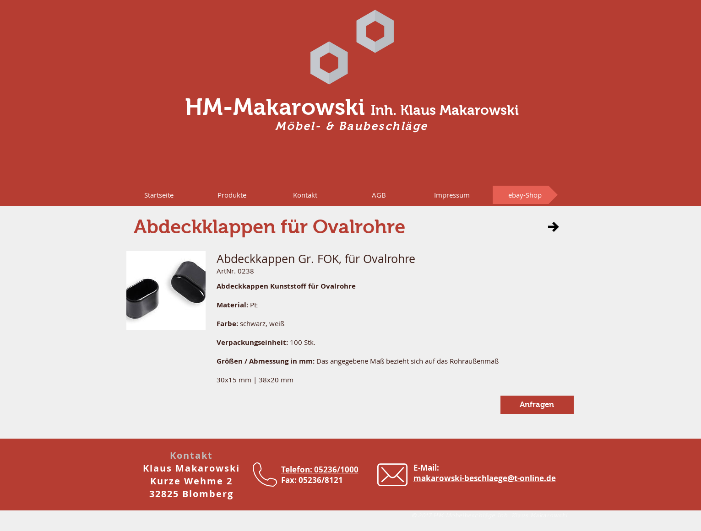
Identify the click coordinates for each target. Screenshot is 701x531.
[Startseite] (158, 195)
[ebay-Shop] (525, 195)
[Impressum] (451, 195)
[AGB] (379, 195)
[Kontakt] (305, 195)
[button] (232, 195)
